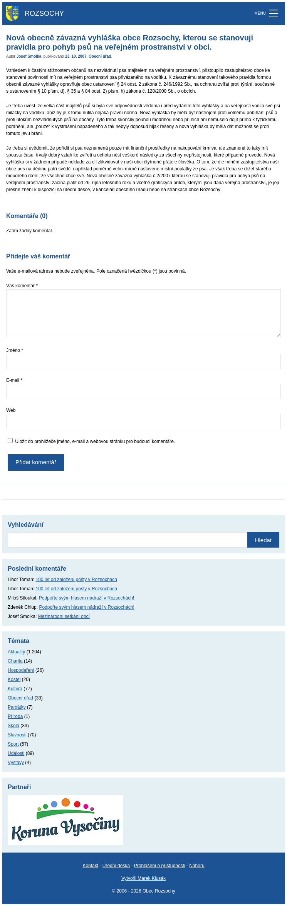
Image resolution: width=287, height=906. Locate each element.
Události (16, 753)
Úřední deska (116, 865)
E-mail (14, 380)
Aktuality (16, 652)
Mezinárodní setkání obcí (64, 616)
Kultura (15, 688)
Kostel (14, 679)
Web (10, 410)
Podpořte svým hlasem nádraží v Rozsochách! (86, 598)
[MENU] (273, 13)
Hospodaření (21, 670)
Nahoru (196, 865)
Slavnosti (17, 735)
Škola (13, 725)
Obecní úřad (100, 56)
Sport (13, 744)
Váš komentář (22, 285)
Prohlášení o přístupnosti (159, 865)
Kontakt (90, 865)
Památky (17, 707)
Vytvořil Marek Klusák (143, 878)
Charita (15, 661)
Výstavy (16, 762)
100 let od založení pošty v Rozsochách (76, 579)
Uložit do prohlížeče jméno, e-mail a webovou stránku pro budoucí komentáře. (95, 441)
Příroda (15, 716)
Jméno (14, 350)
